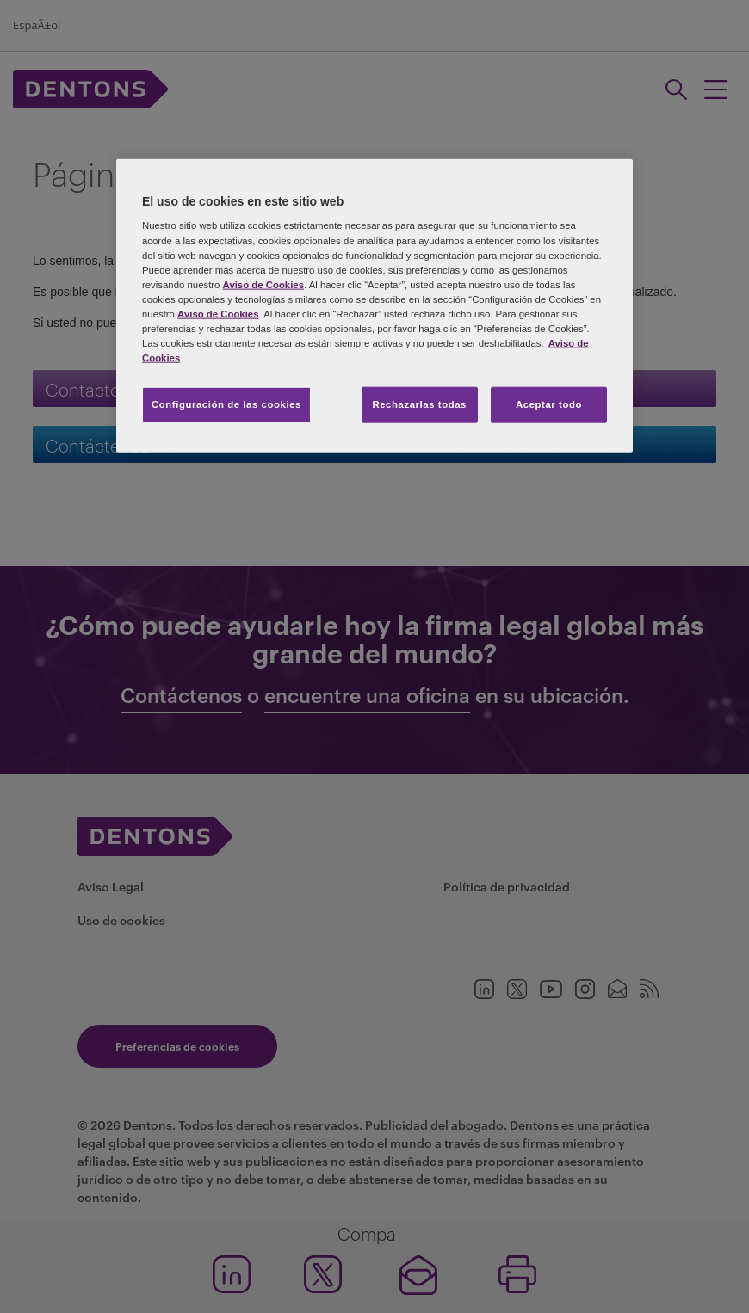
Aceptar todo (549, 404)
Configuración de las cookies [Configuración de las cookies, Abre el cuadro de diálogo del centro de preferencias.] (226, 404)
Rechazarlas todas (419, 404)
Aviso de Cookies (263, 284)
